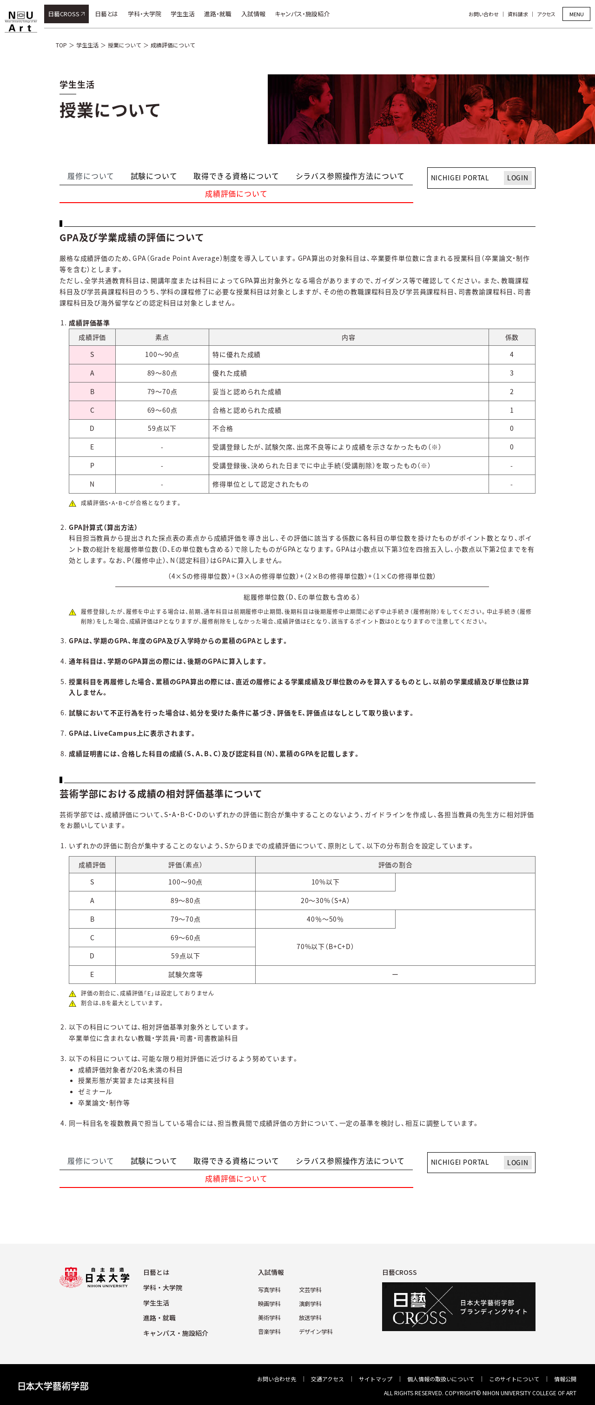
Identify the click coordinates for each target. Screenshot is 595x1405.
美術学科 (269, 1317)
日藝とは (108, 13)
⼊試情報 (271, 1272)
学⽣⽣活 (156, 1302)
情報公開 (565, 1379)
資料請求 (520, 14)
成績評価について (173, 45)
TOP (61, 45)
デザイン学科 (315, 1330)
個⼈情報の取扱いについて (440, 1379)
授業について (124, 45)
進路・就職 (220, 13)
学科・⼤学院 (162, 1287)
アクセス (548, 14)
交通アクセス (327, 1379)
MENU (576, 14)
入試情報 (256, 13)
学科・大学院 (147, 13)
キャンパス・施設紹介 (304, 13)
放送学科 (310, 1317)
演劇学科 (310, 1303)
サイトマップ (375, 1379)
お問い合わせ (486, 14)
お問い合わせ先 (276, 1379)
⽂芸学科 (310, 1289)
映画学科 (269, 1303)
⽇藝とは (156, 1272)
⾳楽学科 (269, 1330)
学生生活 (185, 13)
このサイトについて (514, 1379)
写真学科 (269, 1289)
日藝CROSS (66, 13)
